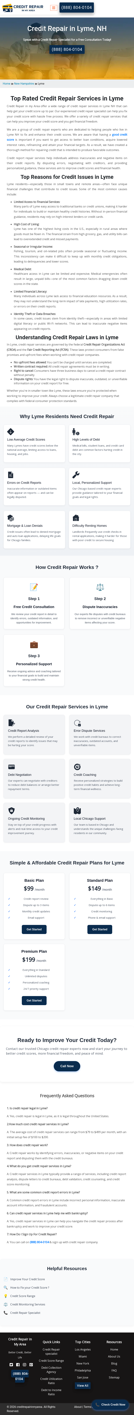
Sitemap (114, 1377)
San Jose (82, 1377)
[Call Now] (110, 1405)
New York (82, 1363)
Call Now (67, 1066)
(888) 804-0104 (76, 7)
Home (6, 83)
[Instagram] (23, 1364)
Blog (114, 1363)
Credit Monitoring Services (27, 1304)
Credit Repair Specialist (25, 1313)
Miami (83, 1356)
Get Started (34, 929)
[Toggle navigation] (53, 7)
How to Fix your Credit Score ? (29, 1288)
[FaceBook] (17, 1364)
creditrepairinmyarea (29, 1407)
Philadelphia (83, 1370)
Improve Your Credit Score (27, 1279)
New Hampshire (24, 83)
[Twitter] (10, 1364)
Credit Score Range (22, 1296)
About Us (114, 1356)
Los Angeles (83, 1349)
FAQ (114, 1370)
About (78, 1407)
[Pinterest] (30, 1364)
